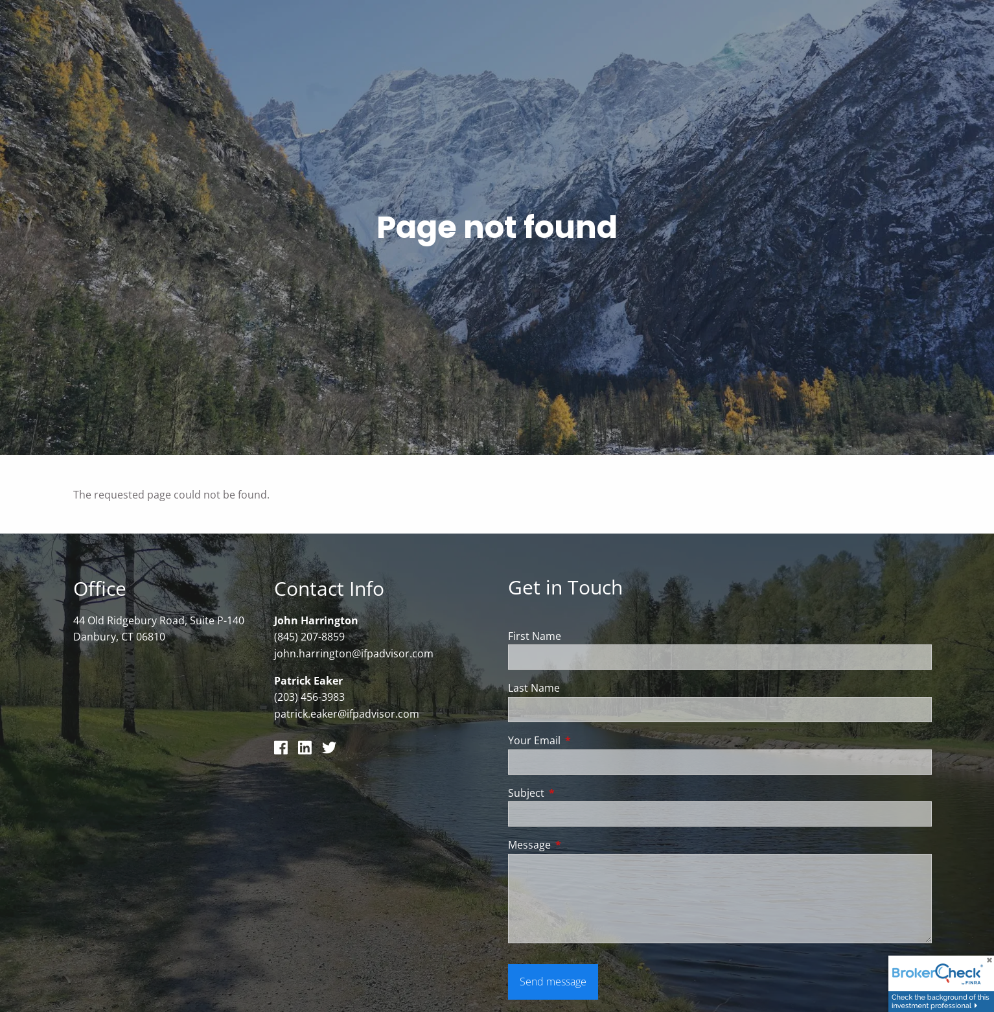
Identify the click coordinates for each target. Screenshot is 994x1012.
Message (581, 845)
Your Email (586, 741)
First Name (534, 637)
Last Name (534, 689)
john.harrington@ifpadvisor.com (353, 654)
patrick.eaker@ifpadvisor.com (346, 714)
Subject (578, 793)
